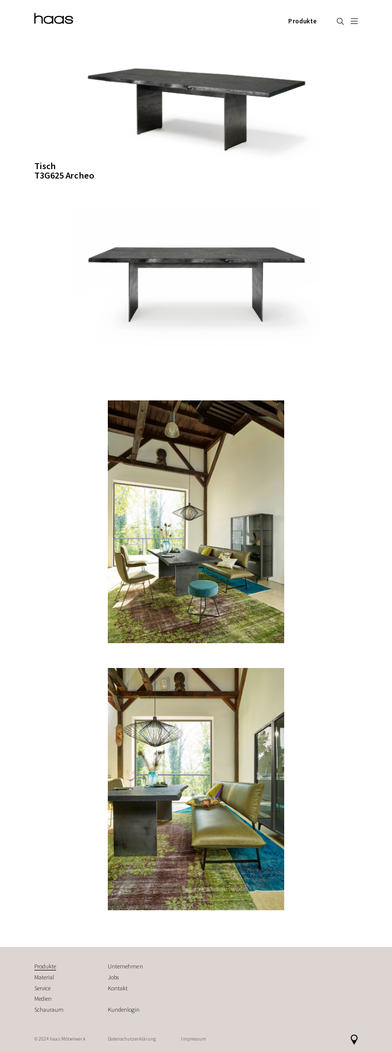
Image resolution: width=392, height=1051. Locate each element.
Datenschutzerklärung (132, 1039)
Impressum (193, 1039)
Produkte (302, 21)
